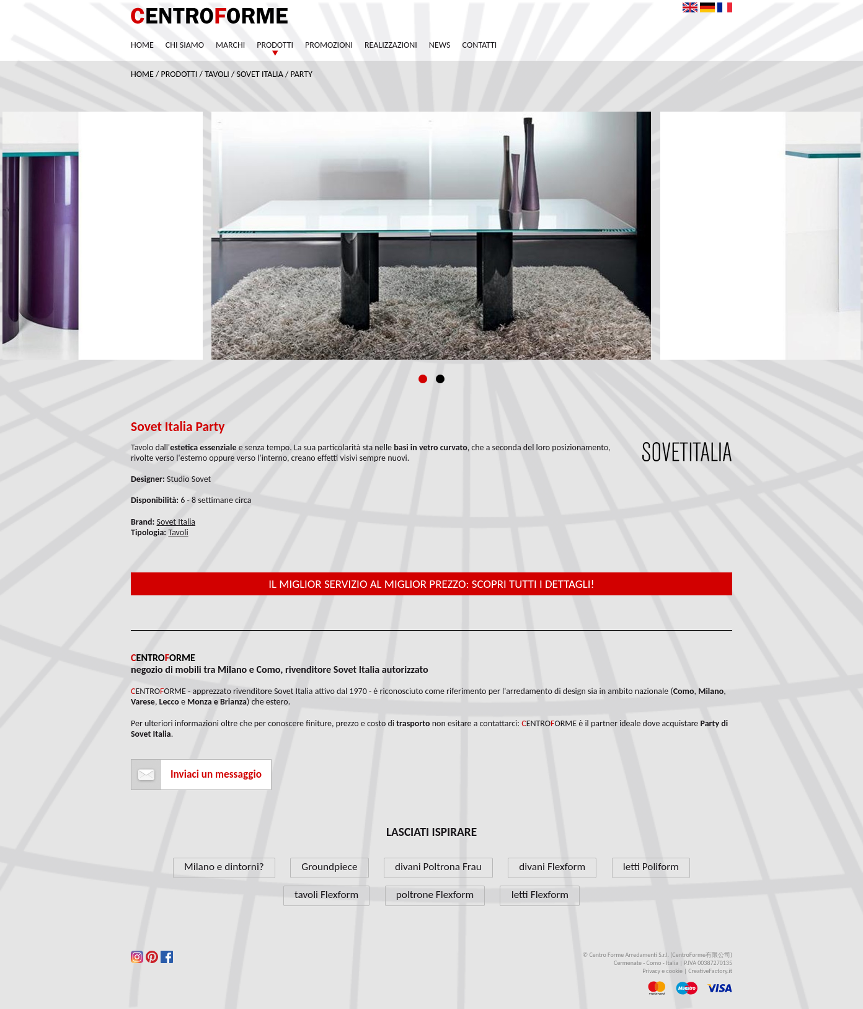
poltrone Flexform (435, 894)
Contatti (479, 45)
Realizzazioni (391, 45)
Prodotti (275, 45)
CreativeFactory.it (710, 971)
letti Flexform (540, 894)
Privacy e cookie (662, 971)
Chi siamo (185, 45)
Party (301, 74)
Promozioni (329, 45)
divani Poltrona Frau (438, 866)
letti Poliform (651, 866)
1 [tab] (422, 379)
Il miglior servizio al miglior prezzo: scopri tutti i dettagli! (431, 584)
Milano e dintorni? (224, 866)
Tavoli (217, 74)
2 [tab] (440, 379)
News (440, 45)
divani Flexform (552, 866)
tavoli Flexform (326, 894)
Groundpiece (329, 866)
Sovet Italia (260, 74)
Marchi (230, 45)
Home (142, 45)
